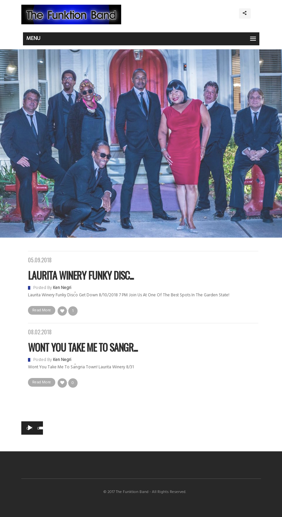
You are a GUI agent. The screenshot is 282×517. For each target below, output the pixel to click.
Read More (41, 310)
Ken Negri (62, 287)
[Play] (30, 428)
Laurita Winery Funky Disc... (81, 275)
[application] (32, 428)
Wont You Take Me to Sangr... (83, 347)
